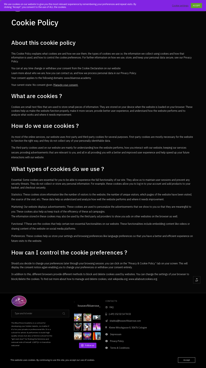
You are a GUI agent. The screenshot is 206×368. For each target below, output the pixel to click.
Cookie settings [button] (180, 5)
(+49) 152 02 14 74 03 (118, 314)
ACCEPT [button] (196, 5)
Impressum (113, 334)
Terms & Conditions (117, 347)
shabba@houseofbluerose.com (123, 320)
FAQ (109, 307)
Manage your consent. (65, 84)
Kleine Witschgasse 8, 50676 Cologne (126, 327)
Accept (186, 360)
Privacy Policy (114, 341)
